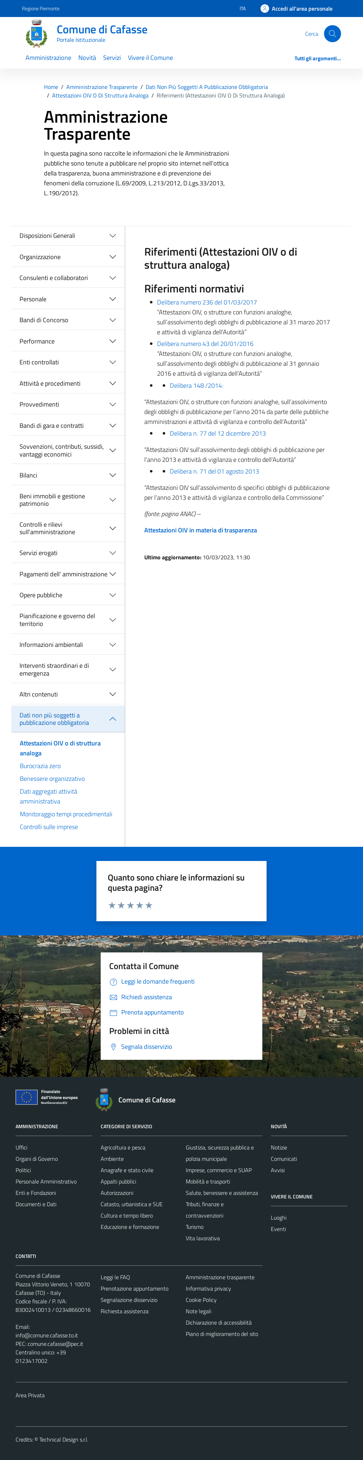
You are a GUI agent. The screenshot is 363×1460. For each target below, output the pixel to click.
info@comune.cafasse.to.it (47, 1335)
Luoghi (278, 1217)
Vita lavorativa (203, 1238)
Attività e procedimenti (49, 383)
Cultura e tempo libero (127, 1215)
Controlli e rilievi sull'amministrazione (47, 528)
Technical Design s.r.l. (63, 1439)
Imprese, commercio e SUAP (219, 1170)
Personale (32, 299)
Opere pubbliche (40, 595)
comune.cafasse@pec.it (55, 1343)
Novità (87, 57)
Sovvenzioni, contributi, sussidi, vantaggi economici (61, 450)
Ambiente (112, 1158)
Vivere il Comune (150, 57)
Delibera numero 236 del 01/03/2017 (207, 302)
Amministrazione (48, 57)
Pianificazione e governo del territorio (57, 619)
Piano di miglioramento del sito (222, 1334)
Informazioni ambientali (51, 644)
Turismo (194, 1227)
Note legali (198, 1311)
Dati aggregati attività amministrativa (48, 796)
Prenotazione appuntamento (134, 1288)
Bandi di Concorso (43, 320)
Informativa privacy (208, 1288)
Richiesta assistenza (125, 1311)
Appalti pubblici (118, 1181)
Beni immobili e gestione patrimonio (52, 500)
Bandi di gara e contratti (51, 425)
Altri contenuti (38, 694)
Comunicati (284, 1158)
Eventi (278, 1229)
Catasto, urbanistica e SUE (132, 1204)
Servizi (112, 57)
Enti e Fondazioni (36, 1192)
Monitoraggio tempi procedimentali (66, 814)
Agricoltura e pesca (123, 1147)
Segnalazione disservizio (129, 1300)
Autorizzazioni (117, 1192)
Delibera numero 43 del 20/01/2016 (205, 343)
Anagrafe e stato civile (127, 1170)
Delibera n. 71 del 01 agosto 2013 (214, 471)
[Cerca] (332, 33)
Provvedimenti (39, 404)
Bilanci (28, 475)
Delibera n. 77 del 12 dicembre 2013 (218, 433)
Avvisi (278, 1170)
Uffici (21, 1147)
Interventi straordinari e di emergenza (54, 669)
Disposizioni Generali (47, 235)
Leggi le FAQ (115, 1277)
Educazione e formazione (130, 1227)
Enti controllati (39, 362)
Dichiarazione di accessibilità (219, 1322)
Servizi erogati (38, 553)
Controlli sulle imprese (49, 827)
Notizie (279, 1147)
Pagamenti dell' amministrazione (63, 574)
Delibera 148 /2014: (196, 385)
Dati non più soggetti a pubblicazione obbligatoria (54, 719)
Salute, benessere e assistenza (222, 1192)
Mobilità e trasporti (208, 1181)
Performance (37, 341)
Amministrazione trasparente (220, 1277)
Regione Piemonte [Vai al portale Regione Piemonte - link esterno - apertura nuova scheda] (41, 8)
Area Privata (30, 1395)
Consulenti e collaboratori (53, 278)
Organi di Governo (37, 1158)
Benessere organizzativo (52, 778)
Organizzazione (40, 257)
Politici (23, 1170)
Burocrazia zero (40, 766)
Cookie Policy (201, 1300)
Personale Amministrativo (46, 1181)
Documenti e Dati (36, 1204)
